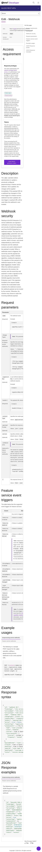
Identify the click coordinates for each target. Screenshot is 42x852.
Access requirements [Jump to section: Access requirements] (31, 28)
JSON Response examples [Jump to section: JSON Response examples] (30, 50)
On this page (28, 25)
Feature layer (8, 92)
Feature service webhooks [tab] (9, 637)
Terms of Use (28, 849)
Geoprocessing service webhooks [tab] (11, 634)
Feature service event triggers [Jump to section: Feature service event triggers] (32, 39)
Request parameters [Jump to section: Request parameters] (31, 36)
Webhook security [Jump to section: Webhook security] (30, 33)
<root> (15, 28)
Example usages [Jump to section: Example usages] (30, 43)
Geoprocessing (8, 95)
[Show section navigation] (38, 8)
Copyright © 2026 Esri (15, 846)
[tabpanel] (12, 658)
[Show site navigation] (38, 2)
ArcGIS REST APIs (8, 8)
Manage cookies (19, 849)
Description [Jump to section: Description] (29, 31)
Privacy (11, 849)
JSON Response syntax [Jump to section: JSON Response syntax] (30, 46)
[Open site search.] (33, 2)
